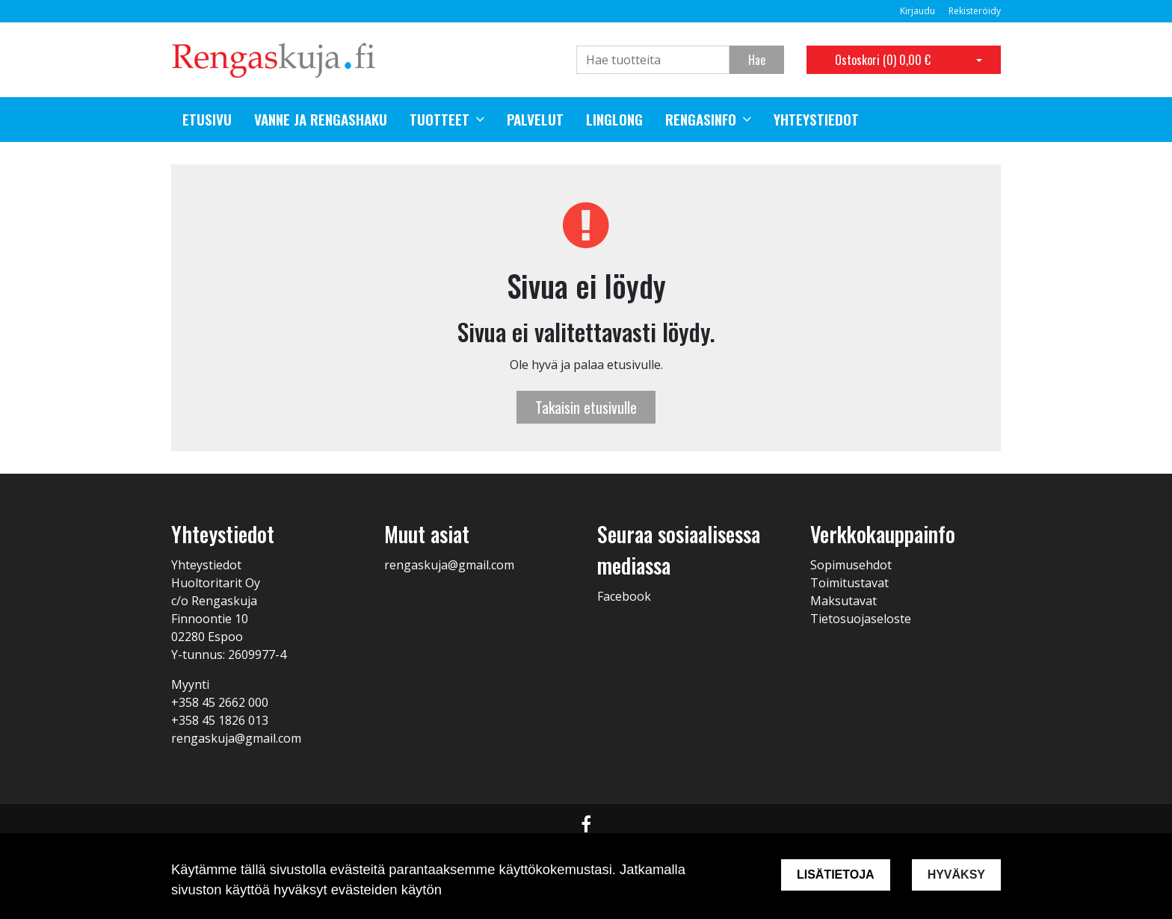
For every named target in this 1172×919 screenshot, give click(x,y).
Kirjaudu (918, 10)
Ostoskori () (883, 60)
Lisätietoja (836, 874)
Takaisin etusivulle (586, 407)
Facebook (624, 596)
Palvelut (535, 119)
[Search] (653, 60)
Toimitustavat (849, 583)
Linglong (614, 119)
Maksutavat (843, 600)
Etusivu (207, 119)
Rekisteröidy (975, 10)
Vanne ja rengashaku (320, 119)
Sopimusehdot (851, 565)
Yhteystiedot (816, 119)
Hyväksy (956, 874)
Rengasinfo (700, 119)
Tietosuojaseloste (860, 618)
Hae (756, 60)
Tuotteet (439, 119)
